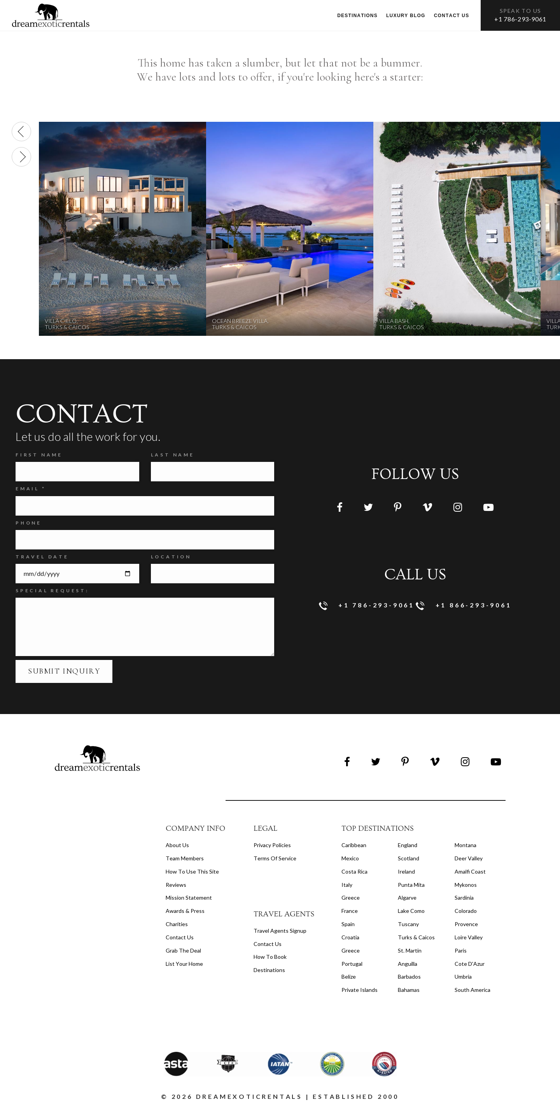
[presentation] (21, 131)
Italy (346, 884)
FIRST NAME (39, 455)
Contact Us (180, 937)
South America (472, 989)
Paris (461, 950)
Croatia (350, 937)
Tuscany (408, 924)
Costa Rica (354, 871)
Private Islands (359, 989)
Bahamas (409, 989)
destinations (269, 970)
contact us (268, 944)
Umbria (463, 976)
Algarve (407, 897)
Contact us (451, 15)
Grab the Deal (183, 950)
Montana (465, 845)
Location (171, 557)
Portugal (351, 963)
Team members (185, 858)
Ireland (406, 871)
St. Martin (410, 950)
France (349, 910)
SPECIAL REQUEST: (52, 590)
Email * (31, 488)
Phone (29, 523)
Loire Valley (469, 937)
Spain (348, 924)
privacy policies (272, 845)
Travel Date (42, 557)
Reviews (176, 884)
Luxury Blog (405, 15)
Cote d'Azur (470, 963)
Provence (466, 924)
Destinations (357, 15)
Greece (350, 897)
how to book (270, 956)
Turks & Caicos (416, 937)
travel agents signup (280, 930)
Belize (348, 976)
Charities (177, 924)
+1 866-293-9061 (464, 605)
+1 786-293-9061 (520, 19)
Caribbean (353, 845)
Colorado (466, 910)
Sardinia (464, 897)
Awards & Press (185, 910)
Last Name (172, 455)
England (407, 845)
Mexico (350, 858)
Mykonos (466, 884)
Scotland (408, 858)
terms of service (275, 858)
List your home (184, 963)
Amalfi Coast (470, 871)
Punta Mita (411, 884)
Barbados (409, 976)
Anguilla (407, 963)
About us (177, 845)
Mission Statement (189, 897)
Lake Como (411, 910)
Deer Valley (469, 858)
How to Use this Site (192, 871)
